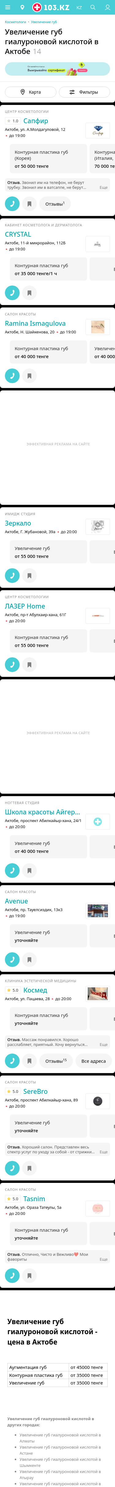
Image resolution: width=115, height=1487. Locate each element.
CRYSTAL (18, 234)
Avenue (16, 901)
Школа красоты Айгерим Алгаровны (43, 812)
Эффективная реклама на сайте (58, 444)
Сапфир (35, 120)
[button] (7, 7)
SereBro (35, 1091)
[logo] (51, 7)
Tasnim (34, 1198)
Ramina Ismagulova (35, 323)
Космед (35, 990)
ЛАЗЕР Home (25, 606)
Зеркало (18, 523)
